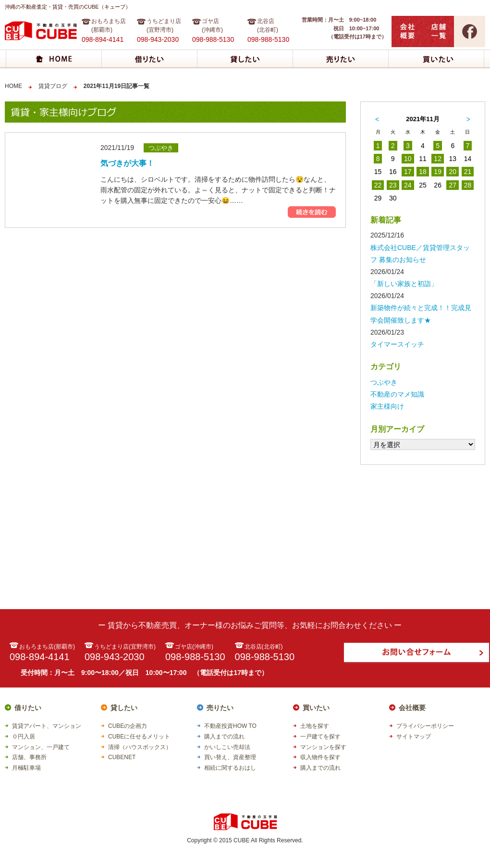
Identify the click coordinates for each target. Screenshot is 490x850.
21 (468, 171)
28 (468, 185)
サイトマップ (413, 736)
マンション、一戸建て (41, 747)
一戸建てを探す (320, 736)
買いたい (316, 708)
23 (393, 185)
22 (378, 185)
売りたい (220, 708)
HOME (13, 86)
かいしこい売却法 (227, 747)
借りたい (27, 708)
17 (408, 171)
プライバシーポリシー (425, 726)
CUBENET (121, 757)
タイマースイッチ (397, 344)
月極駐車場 (26, 767)
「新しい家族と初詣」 (404, 284)
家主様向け (387, 406)
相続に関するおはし (230, 767)
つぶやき (383, 382)
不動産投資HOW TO (230, 726)
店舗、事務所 (29, 757)
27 (452, 185)
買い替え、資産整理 (230, 757)
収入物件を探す (320, 757)
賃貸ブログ (52, 86)
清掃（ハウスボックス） (140, 747)
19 (437, 171)
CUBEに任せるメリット (139, 736)
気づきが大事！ (127, 163)
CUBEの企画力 (127, 726)
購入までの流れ (224, 736)
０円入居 (23, 736)
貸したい (123, 708)
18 (423, 171)
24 (408, 185)
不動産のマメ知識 (397, 394)
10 (408, 158)
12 (437, 158)
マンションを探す (323, 747)
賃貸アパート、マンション (46, 726)
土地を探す (314, 726)
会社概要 (412, 708)
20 (452, 171)
